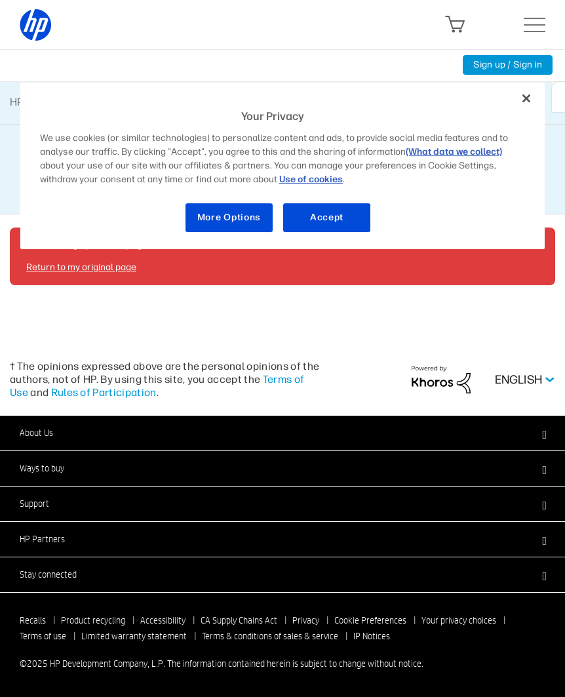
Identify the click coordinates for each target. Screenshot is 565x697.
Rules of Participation (104, 392)
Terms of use (43, 636)
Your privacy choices (458, 620)
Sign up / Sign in (507, 64)
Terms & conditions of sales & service (270, 636)
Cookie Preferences (370, 620)
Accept (326, 217)
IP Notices (371, 636)
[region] (282, 166)
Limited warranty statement (134, 636)
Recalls (33, 620)
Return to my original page (81, 267)
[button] (282, 432)
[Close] (526, 99)
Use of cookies (311, 179)
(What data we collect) (454, 151)
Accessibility (162, 620)
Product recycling (93, 620)
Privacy (305, 620)
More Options (229, 217)
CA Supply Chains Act (239, 620)
